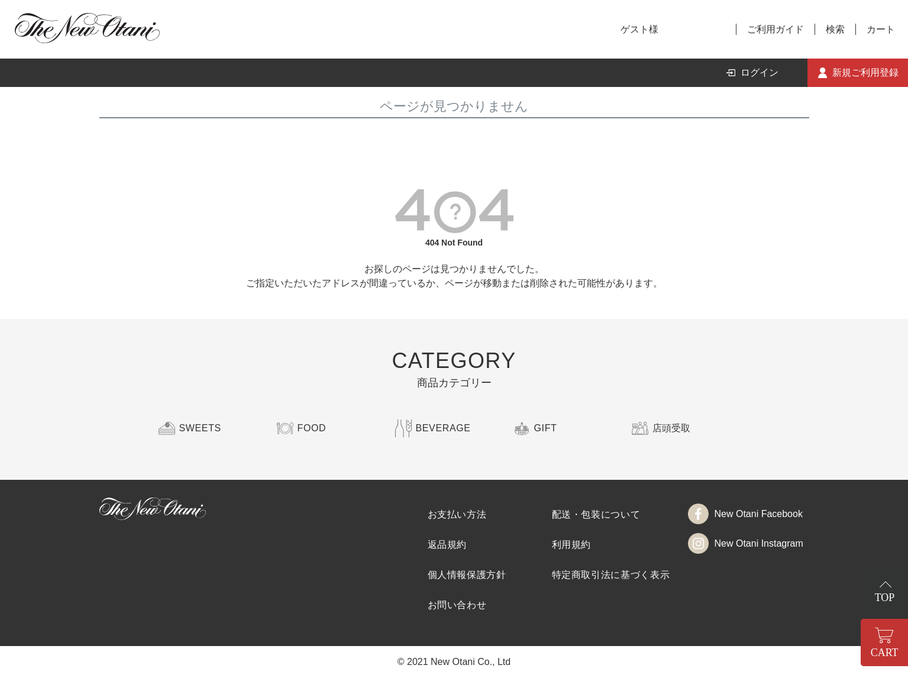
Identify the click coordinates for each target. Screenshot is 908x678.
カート (881, 29)
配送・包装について (596, 514)
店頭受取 (671, 428)
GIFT (545, 428)
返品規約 (447, 545)
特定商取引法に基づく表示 (611, 575)
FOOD (312, 428)
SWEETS (200, 428)
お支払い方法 (457, 514)
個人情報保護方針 (467, 575)
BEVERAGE (443, 428)
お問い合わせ (457, 605)
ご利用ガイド (775, 29)
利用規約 (572, 545)
